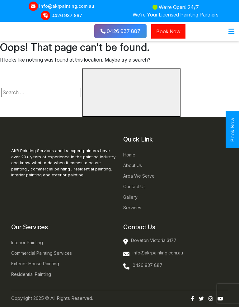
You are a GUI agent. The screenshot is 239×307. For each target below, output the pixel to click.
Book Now (168, 31)
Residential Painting (31, 274)
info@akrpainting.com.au (66, 6)
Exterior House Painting (35, 263)
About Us (132, 165)
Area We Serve (139, 176)
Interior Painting (27, 242)
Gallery (130, 197)
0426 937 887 (66, 15)
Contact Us (134, 186)
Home (129, 154)
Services (132, 207)
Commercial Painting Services (41, 253)
